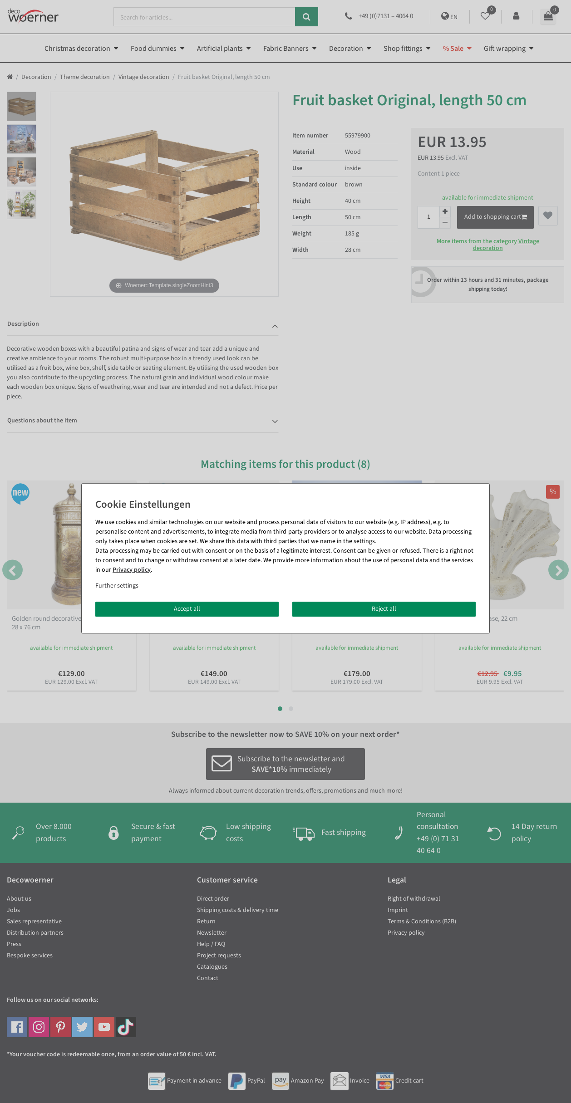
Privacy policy (132, 569)
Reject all (384, 608)
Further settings (116, 585)
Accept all (187, 608)
